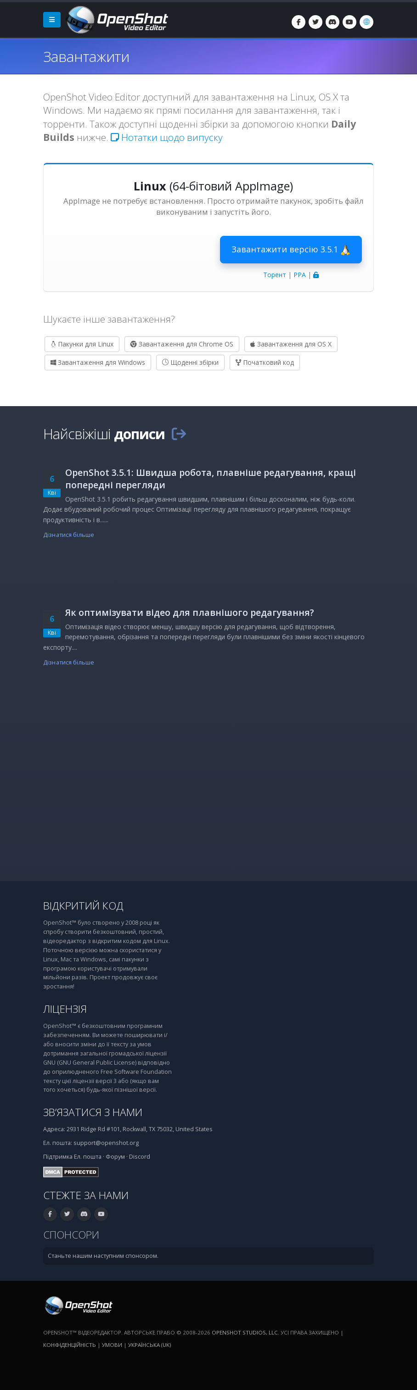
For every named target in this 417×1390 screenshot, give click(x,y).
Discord (139, 1157)
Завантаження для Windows (98, 362)
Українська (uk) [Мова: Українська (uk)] (149, 1344)
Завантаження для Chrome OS (181, 344)
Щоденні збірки (190, 362)
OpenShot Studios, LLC (245, 1332)
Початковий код (265, 362)
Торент (274, 274)
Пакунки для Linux (82, 344)
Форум (115, 1157)
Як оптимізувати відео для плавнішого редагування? (189, 612)
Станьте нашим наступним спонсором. (103, 1256)
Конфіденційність (69, 1344)
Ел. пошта (87, 1157)
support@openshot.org (106, 1143)
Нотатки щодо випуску (167, 137)
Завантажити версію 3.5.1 (290, 250)
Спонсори (71, 1235)
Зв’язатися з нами (92, 1112)
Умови (112, 1344)
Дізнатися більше (68, 535)
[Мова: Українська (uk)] (366, 22)
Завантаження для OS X (291, 344)
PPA (299, 274)
